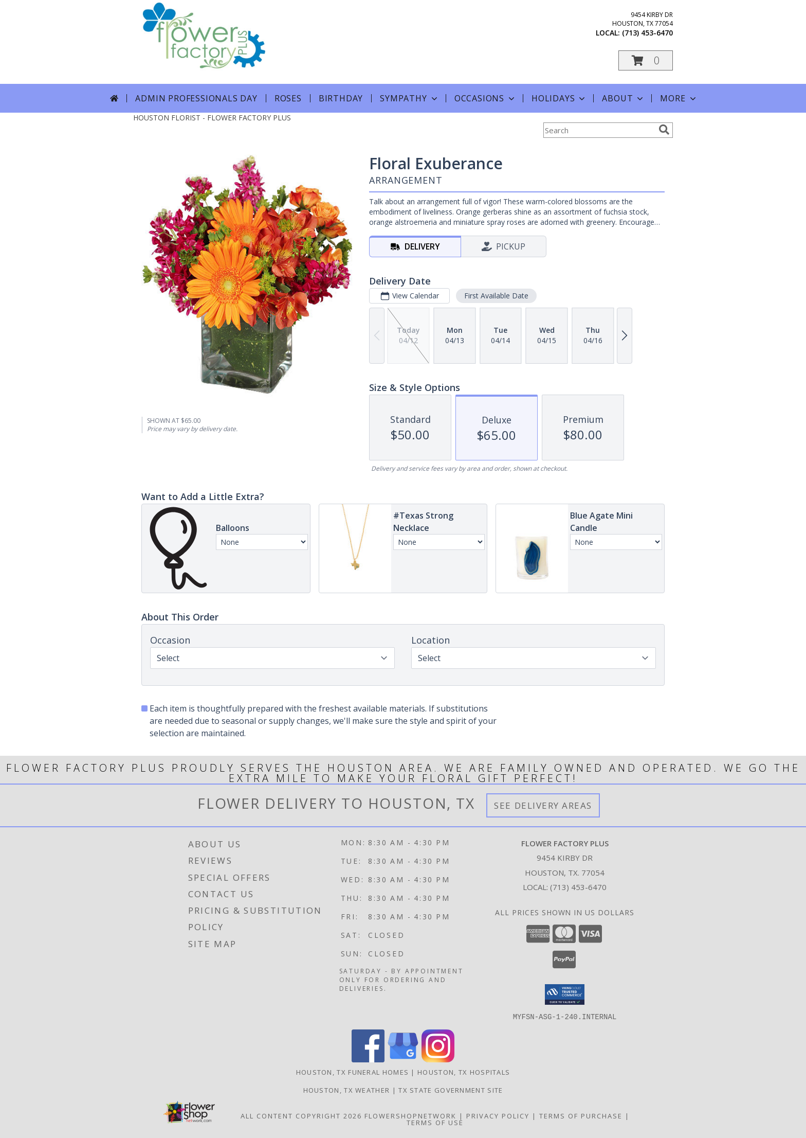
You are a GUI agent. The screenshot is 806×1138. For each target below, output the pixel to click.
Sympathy (409, 98)
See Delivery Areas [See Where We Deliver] (543, 805)
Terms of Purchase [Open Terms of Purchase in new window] (580, 1115)
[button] (645, 60)
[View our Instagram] (438, 1059)
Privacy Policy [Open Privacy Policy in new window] (497, 1115)
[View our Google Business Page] (403, 1059)
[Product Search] (599, 130)
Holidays (559, 98)
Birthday (341, 98)
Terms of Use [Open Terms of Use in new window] (435, 1122)
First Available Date (496, 295)
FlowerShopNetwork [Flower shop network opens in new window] (410, 1115)
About (623, 98)
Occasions (485, 98)
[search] (664, 129)
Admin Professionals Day (196, 98)
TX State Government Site (450, 1089)
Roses (288, 98)
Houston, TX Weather (346, 1089)
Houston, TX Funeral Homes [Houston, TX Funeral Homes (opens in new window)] (352, 1071)
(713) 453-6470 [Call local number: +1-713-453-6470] (647, 33)
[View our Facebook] (368, 1059)
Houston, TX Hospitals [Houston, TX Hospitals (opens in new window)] (463, 1071)
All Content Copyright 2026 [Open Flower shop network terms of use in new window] (301, 1115)
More (679, 98)
